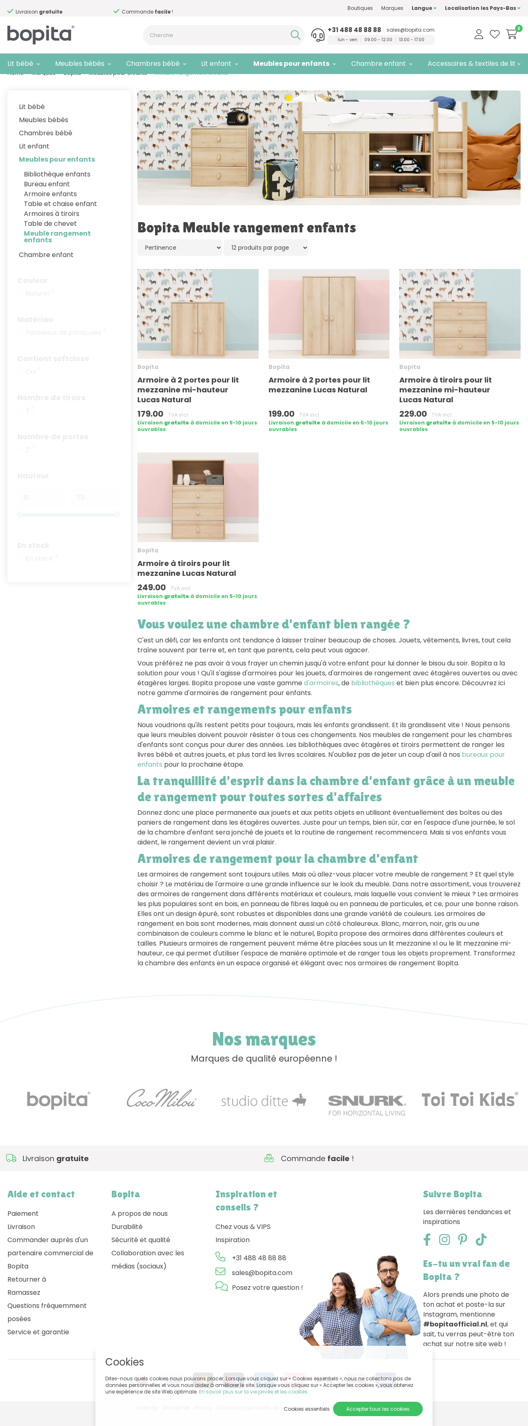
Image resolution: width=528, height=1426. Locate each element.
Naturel (39, 305)
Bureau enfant (47, 195)
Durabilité (127, 1238)
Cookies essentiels (307, 1408)
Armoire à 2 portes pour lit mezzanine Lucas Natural (319, 396)
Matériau (35, 330)
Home (15, 84)
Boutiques (360, 8)
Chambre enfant (378, 63)
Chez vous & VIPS (243, 1238)
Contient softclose (53, 369)
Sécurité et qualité (140, 1251)
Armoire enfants (50, 205)
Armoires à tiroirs (51, 225)
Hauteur (33, 487)
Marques (392, 8)
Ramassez (23, 1304)
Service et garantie (38, 1343)
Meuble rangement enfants (57, 248)
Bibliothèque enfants (57, 185)
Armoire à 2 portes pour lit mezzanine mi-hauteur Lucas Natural (188, 401)
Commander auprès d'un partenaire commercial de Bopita (50, 1264)
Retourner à (26, 1291)
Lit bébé (20, 63)
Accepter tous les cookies (378, 1408)
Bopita (72, 84)
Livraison (21, 1238)
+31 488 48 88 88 (354, 30)
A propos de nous (139, 1225)
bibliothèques (373, 694)
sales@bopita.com (411, 30)
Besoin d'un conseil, (52, 8)
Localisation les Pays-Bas (483, 8)
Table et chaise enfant (60, 215)
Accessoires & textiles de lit (472, 63)
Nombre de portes (52, 448)
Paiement (23, 1225)
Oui (33, 383)
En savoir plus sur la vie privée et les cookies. (254, 1391)
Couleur (32, 291)
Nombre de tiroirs (51, 408)
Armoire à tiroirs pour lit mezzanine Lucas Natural (186, 580)
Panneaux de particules (65, 344)
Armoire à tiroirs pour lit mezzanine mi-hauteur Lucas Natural (445, 401)
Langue (424, 8)
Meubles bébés (79, 63)
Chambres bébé (153, 63)
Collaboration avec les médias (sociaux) (147, 1271)
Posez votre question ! (267, 1299)
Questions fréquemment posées (47, 1323)
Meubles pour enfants (291, 63)
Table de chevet (50, 234)
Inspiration (232, 1251)
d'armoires (321, 694)
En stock (33, 556)
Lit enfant (216, 63)
